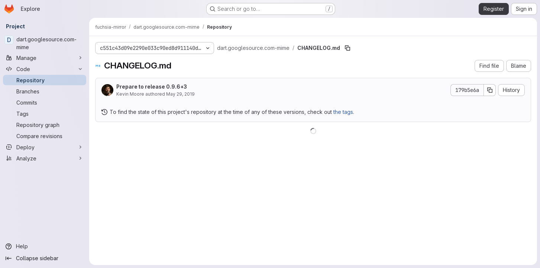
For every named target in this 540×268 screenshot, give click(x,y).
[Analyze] (44, 158)
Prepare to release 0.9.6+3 (151, 86)
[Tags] (44, 113)
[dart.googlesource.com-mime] (44, 43)
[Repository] (44, 80)
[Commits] (44, 102)
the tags (343, 112)
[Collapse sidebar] (44, 258)
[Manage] (44, 57)
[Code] (44, 69)
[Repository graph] (44, 124)
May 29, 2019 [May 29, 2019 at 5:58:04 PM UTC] (180, 94)
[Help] (44, 246)
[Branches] (44, 91)
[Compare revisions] (44, 136)
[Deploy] (44, 147)
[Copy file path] (347, 48)
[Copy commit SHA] (490, 90)
